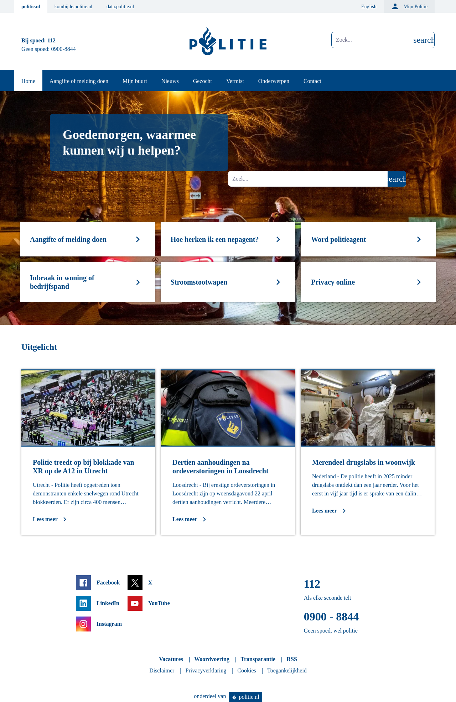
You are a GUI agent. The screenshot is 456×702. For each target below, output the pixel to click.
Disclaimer (161, 670)
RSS (291, 659)
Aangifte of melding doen (79, 81)
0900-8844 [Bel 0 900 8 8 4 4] (63, 49)
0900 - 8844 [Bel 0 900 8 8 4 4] (331, 616)
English (369, 6)
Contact (312, 81)
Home (28, 81)
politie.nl (30, 6)
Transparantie (257, 659)
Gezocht (202, 81)
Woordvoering (211, 659)
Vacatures (171, 659)
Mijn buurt (135, 81)
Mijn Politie (409, 6)
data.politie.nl (120, 6)
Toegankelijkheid (287, 670)
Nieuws (170, 81)
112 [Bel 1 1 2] (51, 40)
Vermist (235, 81)
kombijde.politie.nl (74, 6)
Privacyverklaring (206, 670)
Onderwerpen (273, 81)
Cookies (246, 670)
